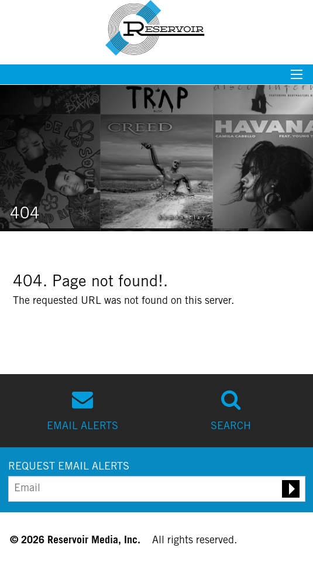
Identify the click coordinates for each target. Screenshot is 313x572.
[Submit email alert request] (291, 489)
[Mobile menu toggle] (296, 78)
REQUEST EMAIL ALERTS (68, 467)
